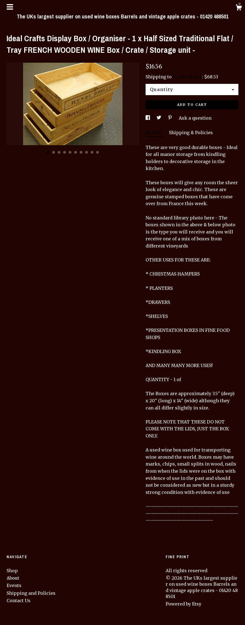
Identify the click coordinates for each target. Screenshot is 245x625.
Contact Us (18, 600)
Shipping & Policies (191, 132)
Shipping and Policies (31, 593)
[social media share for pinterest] (170, 118)
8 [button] (86, 152)
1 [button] (48, 152)
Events (14, 585)
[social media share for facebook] (148, 118)
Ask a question (195, 118)
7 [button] (81, 152)
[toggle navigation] (10, 7)
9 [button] (92, 152)
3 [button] (59, 152)
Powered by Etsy (183, 604)
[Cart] (239, 8)
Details (154, 132)
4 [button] (64, 152)
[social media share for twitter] (159, 118)
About (13, 578)
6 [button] (75, 152)
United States (187, 76)
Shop (12, 570)
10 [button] (97, 152)
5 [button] (70, 152)
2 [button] (53, 152)
